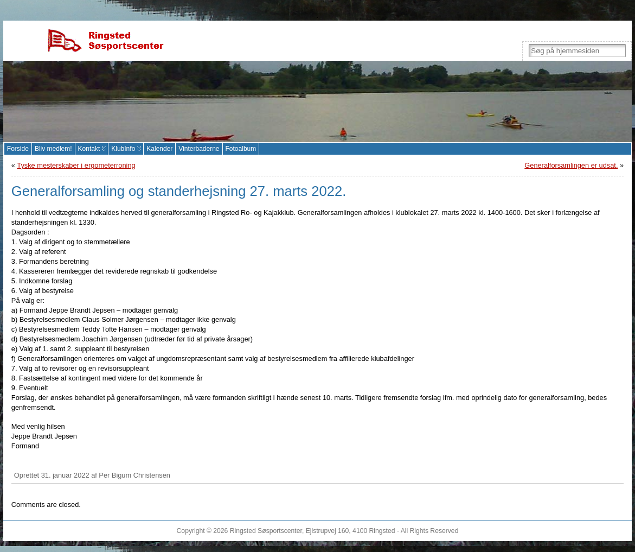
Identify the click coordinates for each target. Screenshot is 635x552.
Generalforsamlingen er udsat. (571, 165)
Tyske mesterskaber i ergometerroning (76, 165)
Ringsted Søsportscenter (266, 531)
